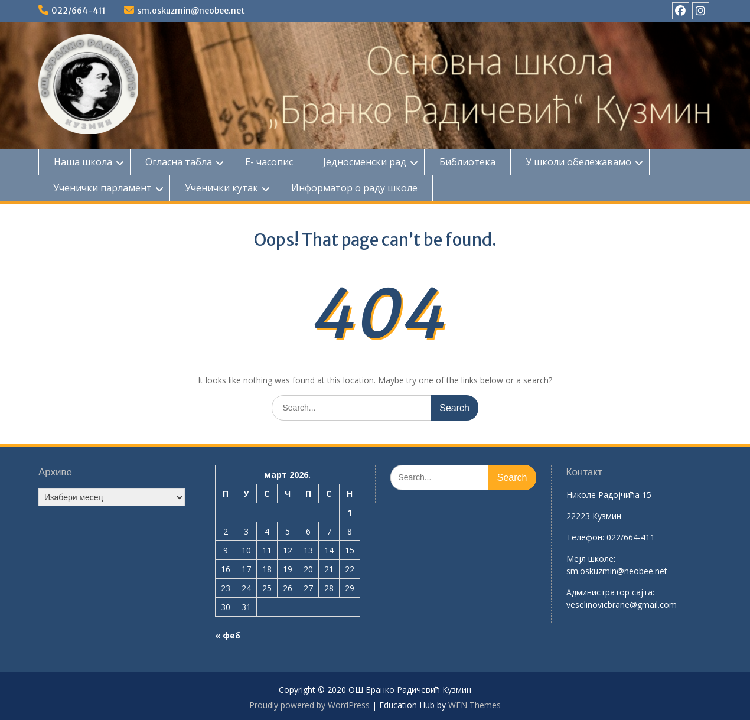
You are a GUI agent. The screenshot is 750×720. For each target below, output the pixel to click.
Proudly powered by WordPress (309, 705)
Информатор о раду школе (354, 187)
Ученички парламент (102, 187)
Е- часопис (269, 161)
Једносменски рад (364, 161)
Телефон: (585, 537)
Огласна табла (178, 161)
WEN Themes (474, 705)
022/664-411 (78, 10)
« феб (227, 635)
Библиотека (467, 161)
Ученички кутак (221, 187)
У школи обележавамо (578, 161)
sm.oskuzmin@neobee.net (191, 10)
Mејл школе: (590, 558)
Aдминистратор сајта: (610, 592)
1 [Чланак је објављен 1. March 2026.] (349, 512)
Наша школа (83, 161)
